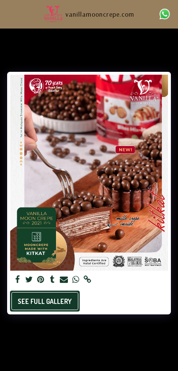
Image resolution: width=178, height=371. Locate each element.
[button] (10, 13)
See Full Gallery (45, 301)
